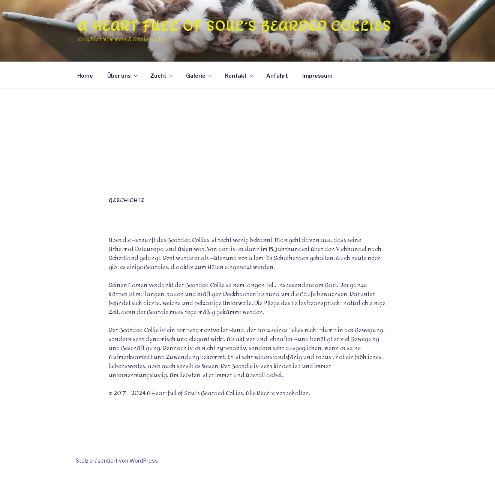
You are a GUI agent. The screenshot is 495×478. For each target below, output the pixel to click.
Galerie (199, 75)
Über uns (122, 75)
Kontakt (239, 75)
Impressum (317, 75)
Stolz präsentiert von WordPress (117, 460)
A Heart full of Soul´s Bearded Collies (234, 26)
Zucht (162, 75)
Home (85, 75)
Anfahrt (277, 75)
